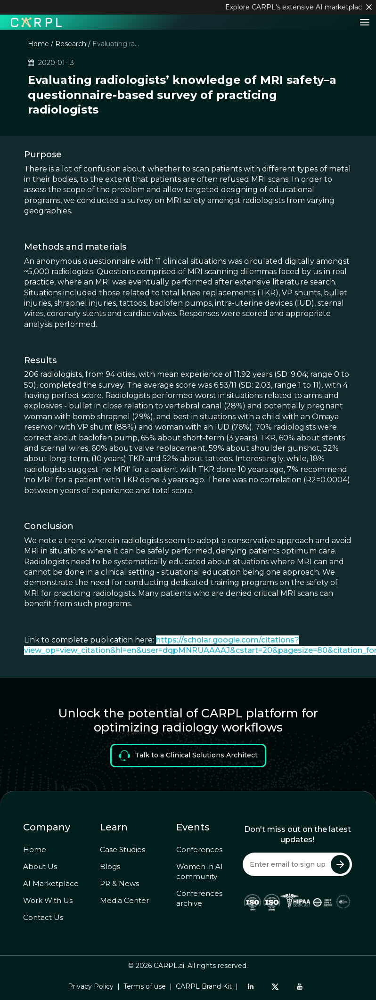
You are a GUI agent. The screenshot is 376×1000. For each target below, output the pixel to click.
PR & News (119, 883)
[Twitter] (275, 986)
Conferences (199, 849)
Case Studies (122, 849)
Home (38, 44)
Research (70, 44)
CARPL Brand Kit (204, 986)
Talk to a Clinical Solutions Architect (188, 755)
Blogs (110, 866)
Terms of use (144, 986)
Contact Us (43, 917)
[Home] (36, 21)
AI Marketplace (51, 883)
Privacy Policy (91, 986)
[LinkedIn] (250, 986)
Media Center (124, 900)
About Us (40, 866)
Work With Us (48, 900)
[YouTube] (299, 986)
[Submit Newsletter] (340, 864)
